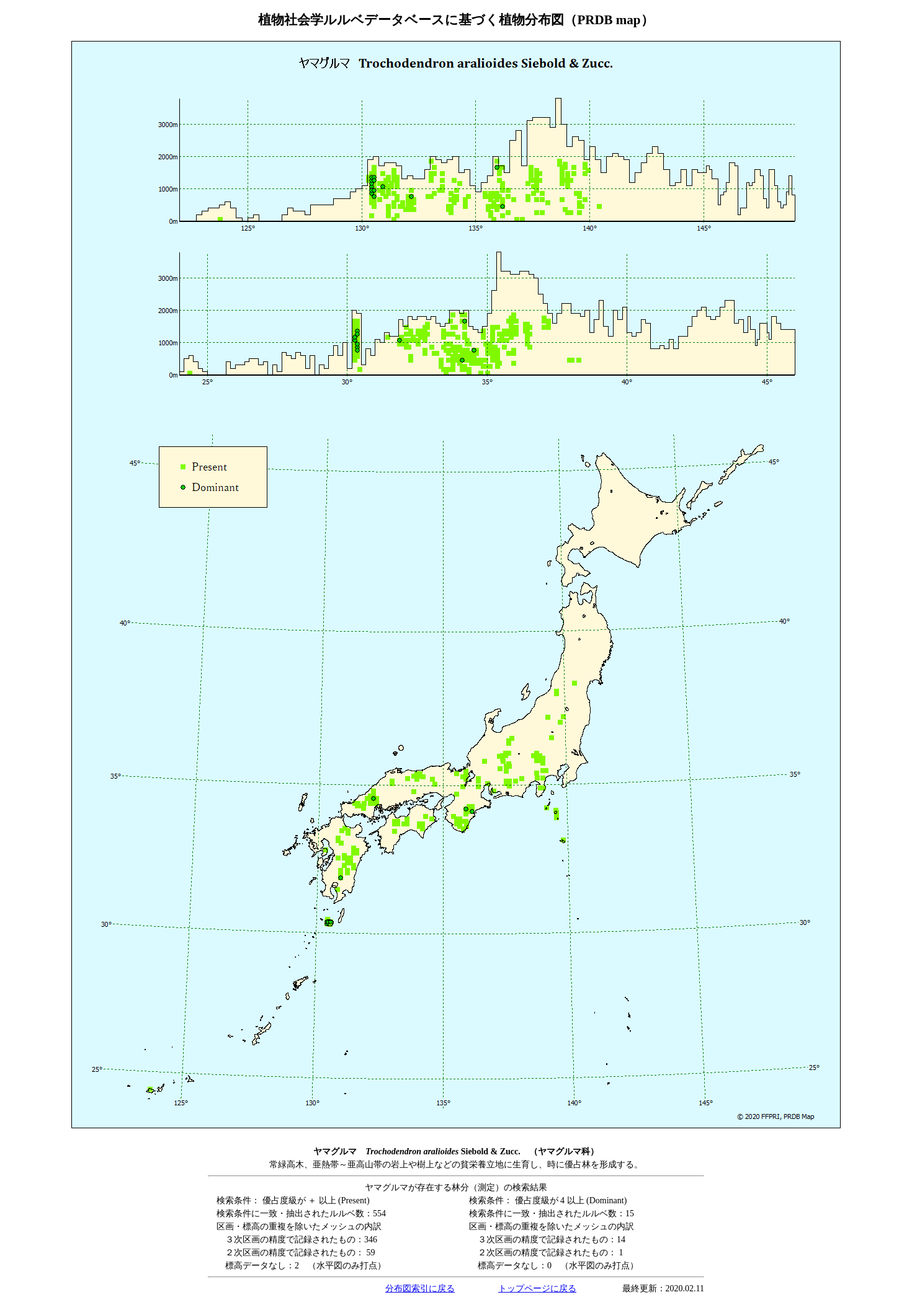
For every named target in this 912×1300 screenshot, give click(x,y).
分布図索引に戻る (420, 1288)
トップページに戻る (537, 1288)
